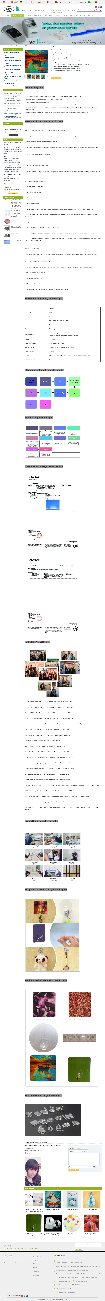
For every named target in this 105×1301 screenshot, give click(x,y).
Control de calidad (37, 1279)
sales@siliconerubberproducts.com (64, 10)
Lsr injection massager (16, 242)
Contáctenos (86, 15)
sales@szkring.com (57, 12)
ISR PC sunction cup (15, 220)
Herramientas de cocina (9, 83)
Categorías (8, 1256)
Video (57, 15)
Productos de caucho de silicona (12, 80)
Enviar (78, 1249)
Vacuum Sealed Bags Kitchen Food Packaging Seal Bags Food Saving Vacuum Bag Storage (16, 215)
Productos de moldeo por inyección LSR (14, 1259)
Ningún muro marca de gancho (38, 1142)
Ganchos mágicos (39, 46)
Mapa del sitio (36, 1271)
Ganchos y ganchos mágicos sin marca (24, 46)
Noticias (48, 15)
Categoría (9, 46)
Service (73, 15)
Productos (17, 15)
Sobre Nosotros (33, 15)
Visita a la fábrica (37, 1264)
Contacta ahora (13, 193)
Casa (7, 15)
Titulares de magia (9, 57)
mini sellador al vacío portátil (11, 85)
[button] (103, 31)
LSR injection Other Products (12, 63)
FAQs (65, 15)
